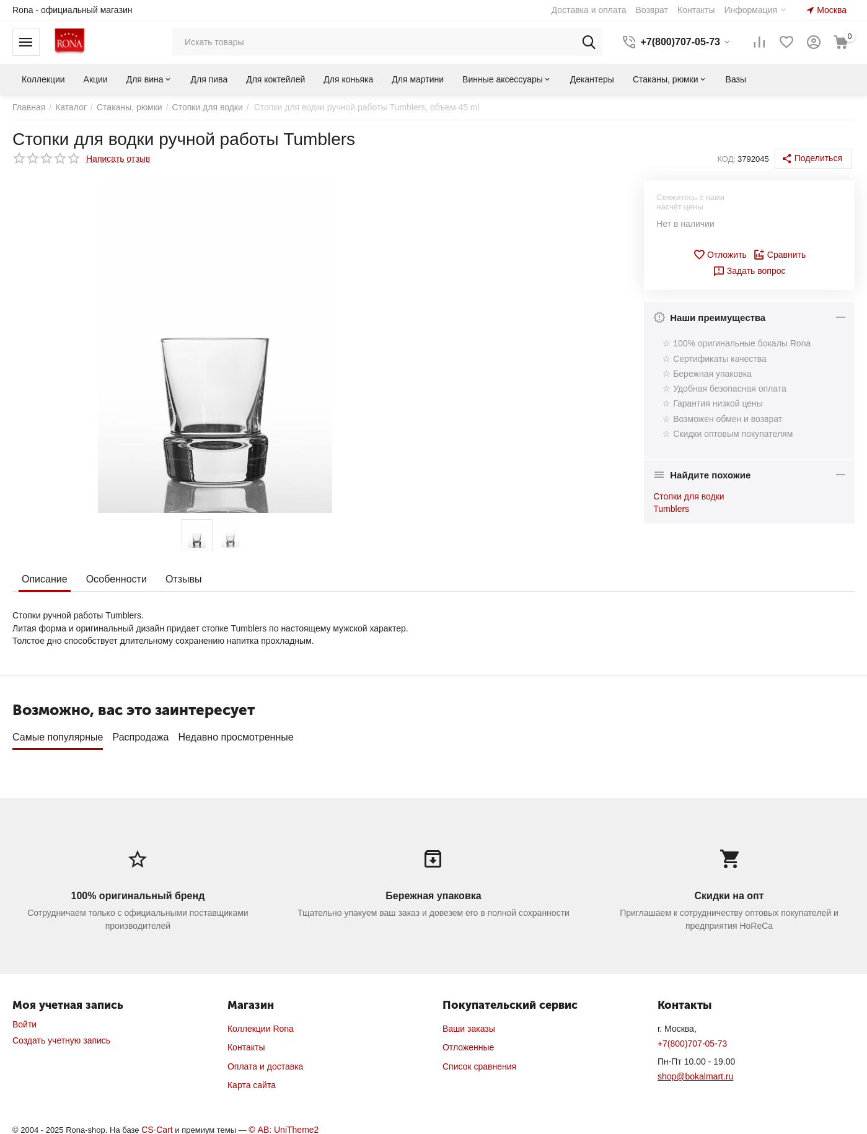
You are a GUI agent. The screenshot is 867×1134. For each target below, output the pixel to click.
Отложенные (468, 1043)
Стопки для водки (688, 496)
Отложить (720, 254)
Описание (45, 579)
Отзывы (183, 579)
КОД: (726, 159)
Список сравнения (479, 1062)
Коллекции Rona (260, 1024)
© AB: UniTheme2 (284, 1125)
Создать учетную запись (61, 1036)
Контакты (246, 1043)
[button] (813, 158)
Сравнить (779, 254)
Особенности (116, 579)
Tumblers (671, 509)
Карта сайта (251, 1081)
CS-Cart (157, 1125)
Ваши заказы (468, 1024)
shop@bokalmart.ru (695, 1072)
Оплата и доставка (265, 1062)
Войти (24, 1020)
